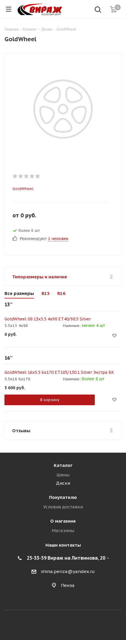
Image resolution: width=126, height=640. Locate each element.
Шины (63, 475)
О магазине (63, 521)
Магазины (63, 530)
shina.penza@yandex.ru (68, 571)
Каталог (63, 465)
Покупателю (63, 497)
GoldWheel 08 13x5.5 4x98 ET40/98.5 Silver (47, 319)
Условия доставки (63, 507)
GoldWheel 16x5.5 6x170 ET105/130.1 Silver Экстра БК (59, 372)
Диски (63, 483)
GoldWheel (23, 188)
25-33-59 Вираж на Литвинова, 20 (66, 558)
